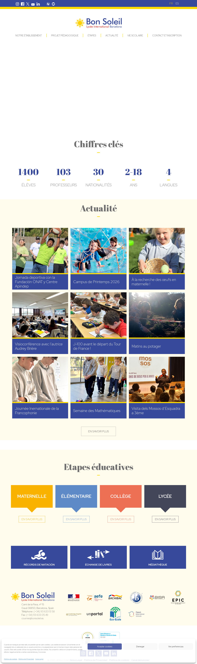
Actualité (111, 35)
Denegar (140, 646)
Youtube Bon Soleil (33, 4)
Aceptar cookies (104, 646)
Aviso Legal (39, 659)
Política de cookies (10, 659)
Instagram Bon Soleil (17, 4)
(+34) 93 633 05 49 (37, 614)
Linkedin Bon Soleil (38, 4)
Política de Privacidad (26, 659)
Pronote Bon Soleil (48, 4)
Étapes (92, 35)
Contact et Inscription (167, 35)
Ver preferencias (175, 646)
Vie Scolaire (135, 35)
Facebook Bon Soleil (22, 4)
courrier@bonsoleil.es (32, 618)
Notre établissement (28, 35)
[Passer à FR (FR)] (171, 3)
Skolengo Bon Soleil (53, 4)
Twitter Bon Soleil (27, 4)
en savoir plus (98, 431)
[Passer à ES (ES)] (177, 3)
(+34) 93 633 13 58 (44, 611)
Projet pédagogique (64, 35)
